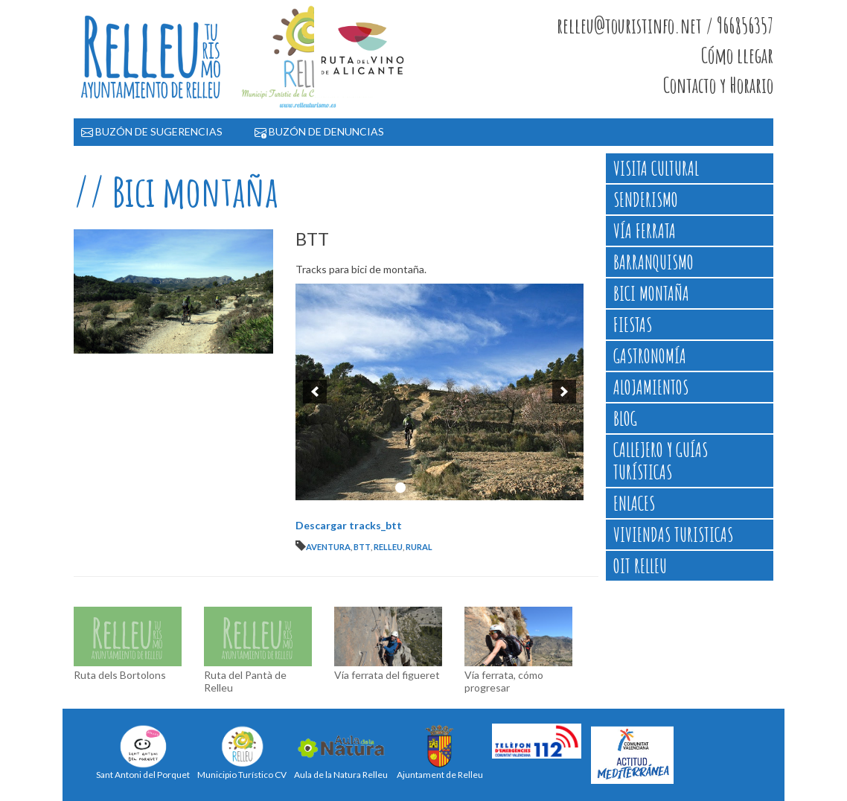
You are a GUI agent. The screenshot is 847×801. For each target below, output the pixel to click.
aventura (328, 547)
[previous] (315, 391)
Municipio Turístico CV (242, 752)
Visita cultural (656, 168)
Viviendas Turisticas (673, 534)
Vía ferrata (644, 231)
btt (362, 547)
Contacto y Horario (718, 85)
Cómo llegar (737, 56)
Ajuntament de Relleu (440, 752)
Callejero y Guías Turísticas (660, 461)
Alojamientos (650, 387)
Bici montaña (651, 293)
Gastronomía (649, 356)
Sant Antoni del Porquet (143, 752)
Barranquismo (653, 262)
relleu (388, 547)
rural (419, 547)
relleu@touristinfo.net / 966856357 (665, 26)
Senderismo (645, 199)
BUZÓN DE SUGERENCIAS (152, 131)
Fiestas (632, 324)
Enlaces (634, 503)
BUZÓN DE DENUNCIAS (319, 131)
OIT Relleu (640, 566)
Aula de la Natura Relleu (341, 752)
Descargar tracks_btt (348, 525)
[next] (564, 391)
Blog (625, 418)
